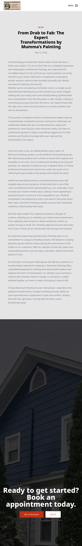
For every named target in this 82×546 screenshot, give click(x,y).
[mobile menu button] (76, 5)
